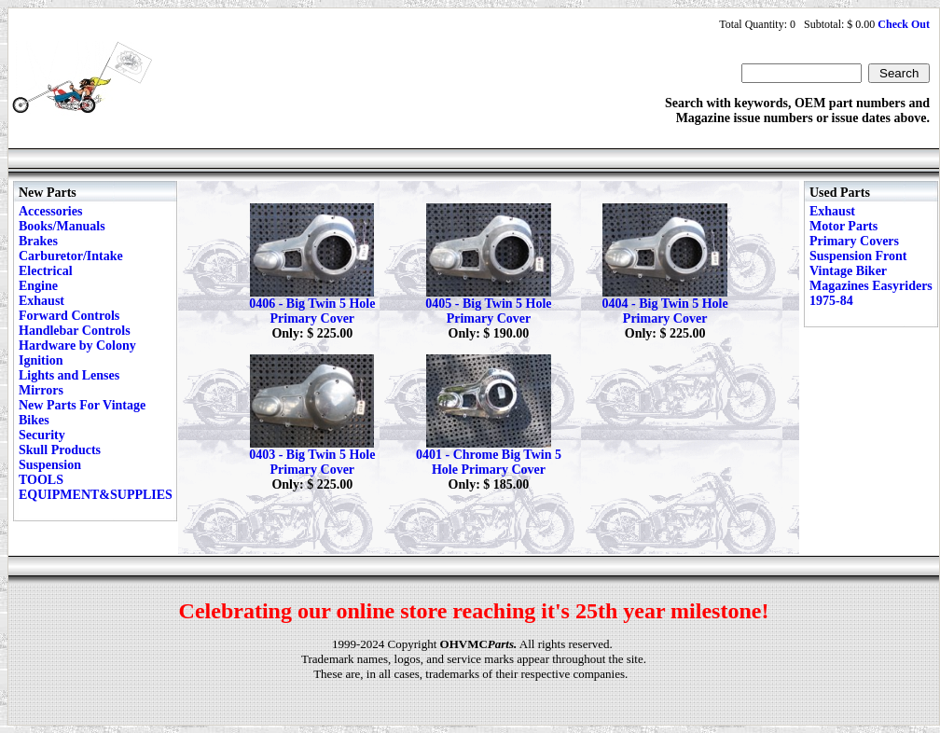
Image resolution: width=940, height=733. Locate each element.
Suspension (50, 465)
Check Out (904, 24)
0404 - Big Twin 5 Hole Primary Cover (665, 311)
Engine (38, 286)
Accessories (50, 211)
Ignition (40, 360)
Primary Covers (854, 241)
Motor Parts (843, 226)
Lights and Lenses (69, 375)
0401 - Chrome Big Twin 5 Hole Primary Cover (488, 462)
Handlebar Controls (75, 331)
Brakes (38, 241)
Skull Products (60, 450)
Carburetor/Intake (71, 256)
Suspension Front (857, 256)
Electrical (46, 271)
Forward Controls (69, 316)
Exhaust (41, 301)
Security (42, 435)
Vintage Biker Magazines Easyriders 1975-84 (871, 286)
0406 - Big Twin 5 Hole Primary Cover (312, 311)
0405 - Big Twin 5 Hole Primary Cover (488, 311)
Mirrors (41, 390)
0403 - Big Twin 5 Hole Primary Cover (312, 462)
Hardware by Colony (77, 346)
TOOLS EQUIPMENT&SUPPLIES (96, 487)
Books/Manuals (62, 226)
